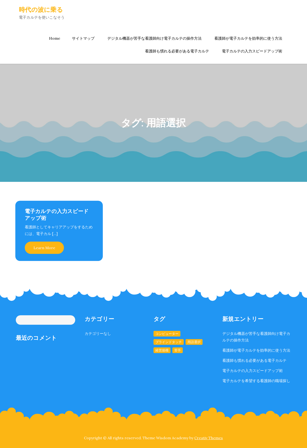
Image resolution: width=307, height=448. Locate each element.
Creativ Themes (208, 437)
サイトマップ (83, 38)
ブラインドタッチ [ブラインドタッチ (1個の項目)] (168, 342)
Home (54, 38)
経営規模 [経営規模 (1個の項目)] (162, 350)
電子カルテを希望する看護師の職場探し (256, 380)
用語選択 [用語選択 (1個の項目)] (194, 342)
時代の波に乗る (41, 9)
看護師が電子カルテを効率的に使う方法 (248, 38)
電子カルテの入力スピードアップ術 (252, 51)
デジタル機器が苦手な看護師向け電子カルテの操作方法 (154, 38)
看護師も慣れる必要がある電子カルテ (177, 51)
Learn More (44, 247)
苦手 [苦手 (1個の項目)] (177, 350)
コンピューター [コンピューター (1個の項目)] (166, 334)
